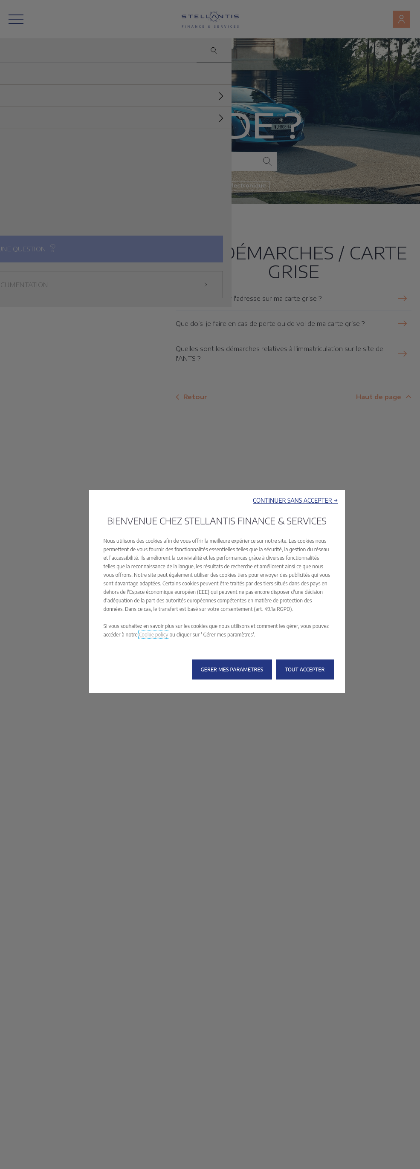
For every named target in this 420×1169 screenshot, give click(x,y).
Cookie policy (153, 634)
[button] (295, 500)
